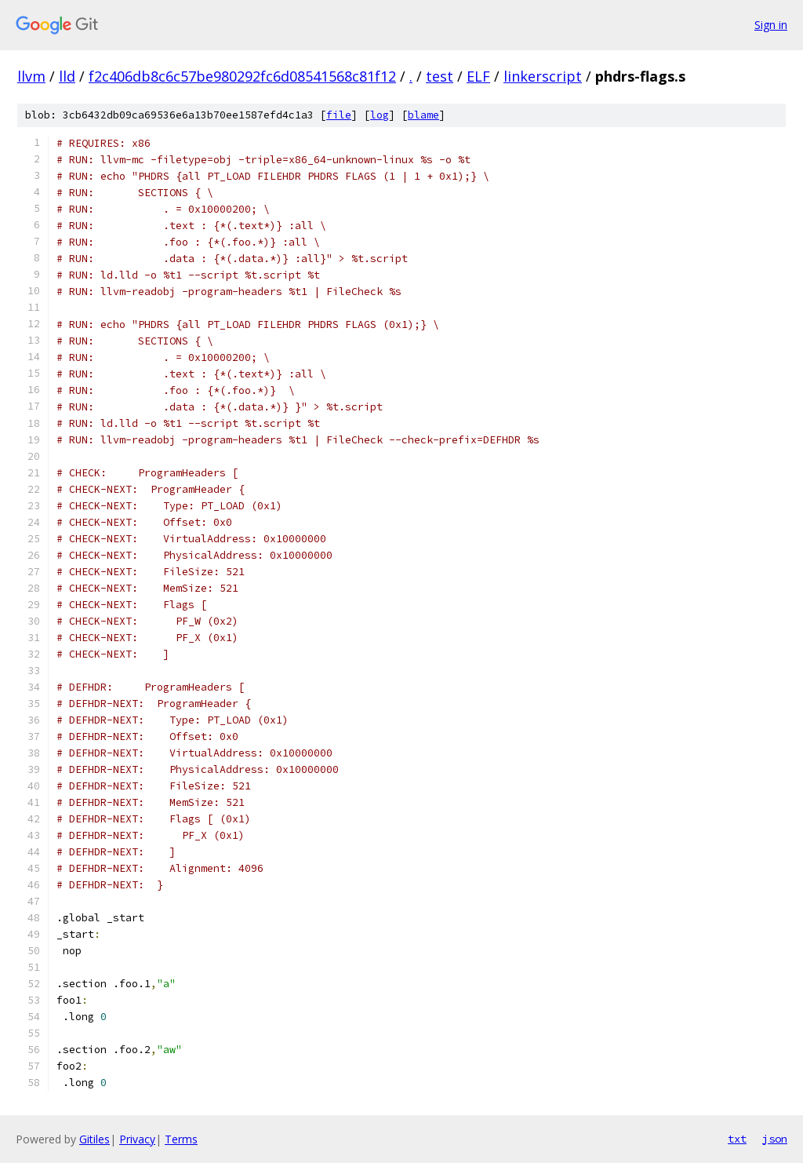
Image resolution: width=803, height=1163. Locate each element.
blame (423, 115)
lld (67, 76)
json (774, 1139)
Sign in (770, 24)
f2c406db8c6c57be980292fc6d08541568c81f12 (242, 76)
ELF (478, 76)
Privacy (137, 1139)
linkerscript (542, 76)
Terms (181, 1139)
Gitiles (94, 1139)
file (338, 115)
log (379, 115)
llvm (31, 76)
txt (737, 1139)
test (439, 76)
